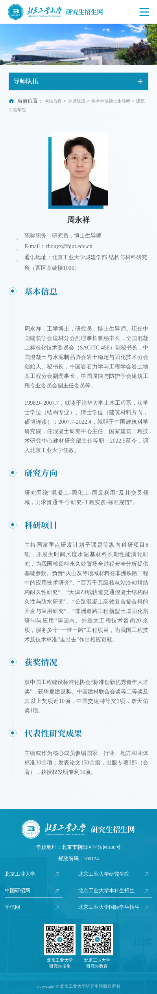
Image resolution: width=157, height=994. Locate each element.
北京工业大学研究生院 (103, 874)
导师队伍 (76, 101)
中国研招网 (17, 890)
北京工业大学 (20, 874)
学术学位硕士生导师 (110, 101)
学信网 (12, 907)
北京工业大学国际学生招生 (109, 907)
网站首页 (53, 101)
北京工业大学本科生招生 (106, 890)
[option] (78, 44)
